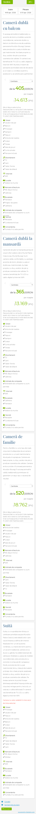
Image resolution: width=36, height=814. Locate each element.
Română (7, 2)
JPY (31, 2)
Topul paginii (6, 809)
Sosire (10, 10)
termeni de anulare (10, 805)
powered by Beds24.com (26, 812)
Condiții (5, 802)
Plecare (26, 10)
